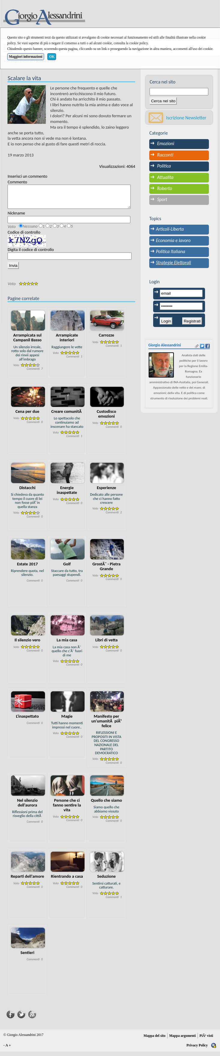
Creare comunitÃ (67, 416)
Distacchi (27, 492)
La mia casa (67, 644)
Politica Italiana (170, 251)
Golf (67, 568)
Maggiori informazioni (26, 56)
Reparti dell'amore (27, 880)
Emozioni (165, 143)
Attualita (165, 177)
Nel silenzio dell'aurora (27, 807)
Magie (67, 720)
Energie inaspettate (67, 494)
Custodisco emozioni (106, 418)
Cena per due (28, 416)
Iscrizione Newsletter (186, 118)
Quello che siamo (106, 804)
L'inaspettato (27, 720)
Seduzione (106, 880)
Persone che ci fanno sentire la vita (67, 809)
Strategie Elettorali (173, 262)
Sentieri (27, 957)
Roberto (164, 188)
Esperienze (106, 492)
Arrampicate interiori (67, 342)
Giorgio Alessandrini (164, 345)
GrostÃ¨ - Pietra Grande (106, 571)
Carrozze (106, 339)
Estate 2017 (27, 568)
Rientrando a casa (67, 880)
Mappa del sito (154, 1040)
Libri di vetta (106, 644)
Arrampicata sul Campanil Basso (27, 342)
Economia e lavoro (173, 240)
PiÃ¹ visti (206, 1040)
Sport (162, 199)
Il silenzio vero (27, 644)
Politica (164, 166)
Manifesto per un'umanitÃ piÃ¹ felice (106, 725)
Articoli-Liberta (170, 229)
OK (52, 56)
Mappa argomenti (182, 1040)
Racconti (165, 155)
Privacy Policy (197, 1050)
